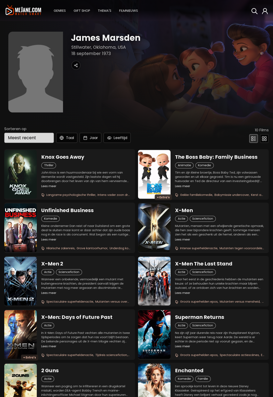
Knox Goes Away (62, 157)
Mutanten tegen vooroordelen (242, 248)
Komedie (204, 165)
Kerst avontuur (262, 195)
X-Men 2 (52, 264)
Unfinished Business (67, 210)
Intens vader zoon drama (116, 195)
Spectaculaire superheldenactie (69, 302)
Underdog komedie (124, 248)
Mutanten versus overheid (114, 302)
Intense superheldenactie (199, 248)
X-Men (184, 210)
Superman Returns (199, 317)
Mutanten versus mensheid (240, 302)
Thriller (48, 165)
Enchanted (189, 370)
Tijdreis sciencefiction (111, 355)
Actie (181, 219)
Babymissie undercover (231, 195)
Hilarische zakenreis (60, 248)
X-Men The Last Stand (203, 264)
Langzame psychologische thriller (71, 195)
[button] (60, 10)
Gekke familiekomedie (196, 195)
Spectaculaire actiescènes (239, 355)
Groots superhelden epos (199, 302)
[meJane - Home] (23, 10)
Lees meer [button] (48, 186)
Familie (203, 379)
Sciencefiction (202, 219)
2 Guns (50, 370)
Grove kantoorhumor (92, 248)
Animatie (184, 165)
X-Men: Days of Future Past (76, 317)
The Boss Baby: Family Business (216, 157)
